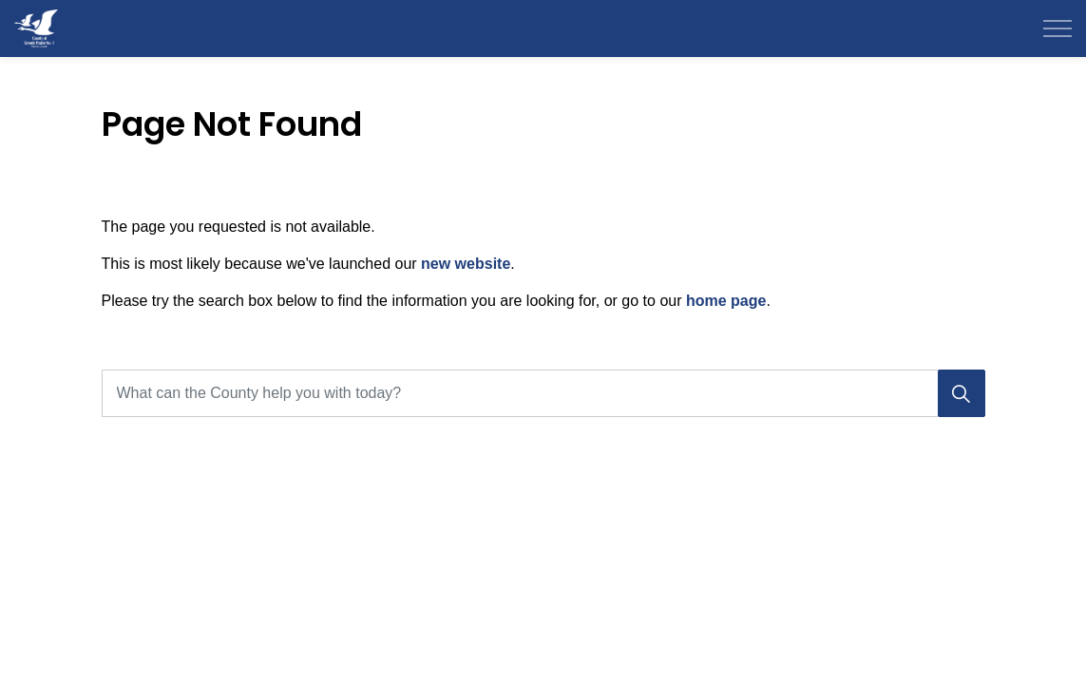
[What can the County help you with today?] (543, 393)
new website (465, 264)
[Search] (961, 393)
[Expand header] (1057, 28)
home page (726, 301)
